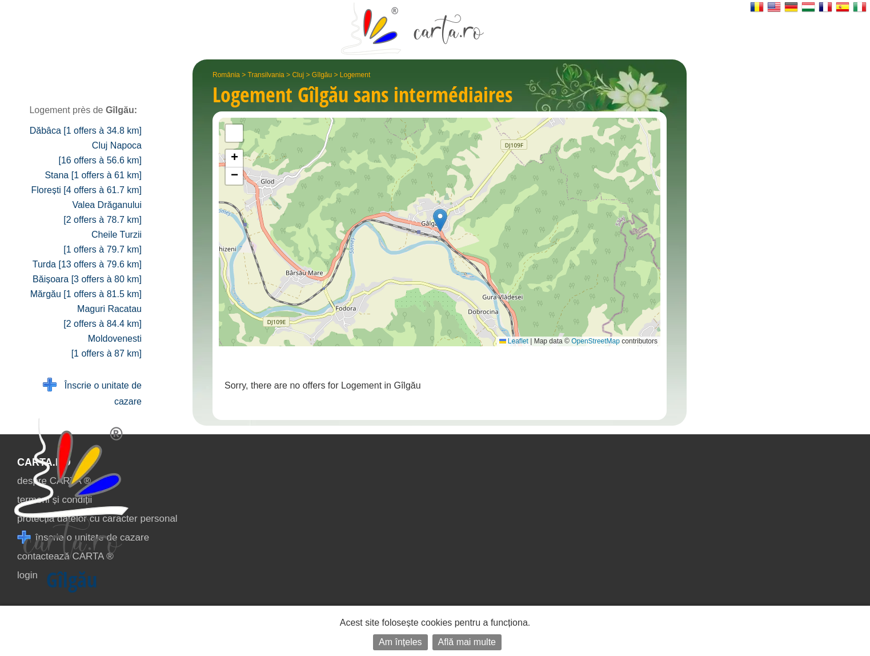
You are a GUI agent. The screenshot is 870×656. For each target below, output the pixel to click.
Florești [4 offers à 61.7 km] (86, 190)
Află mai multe (467, 642)
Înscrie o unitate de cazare (92, 392)
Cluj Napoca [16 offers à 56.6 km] (100, 153)
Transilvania (266, 75)
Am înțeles (400, 642)
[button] (440, 220)
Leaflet (513, 341)
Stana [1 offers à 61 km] (93, 175)
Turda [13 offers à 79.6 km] (87, 264)
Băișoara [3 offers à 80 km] (87, 279)
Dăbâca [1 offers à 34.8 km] (86, 130)
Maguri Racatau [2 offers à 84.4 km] (102, 316)
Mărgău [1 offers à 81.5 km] (86, 294)
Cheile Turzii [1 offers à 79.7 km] (102, 242)
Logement (355, 75)
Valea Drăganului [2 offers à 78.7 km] (102, 212)
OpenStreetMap (595, 341)
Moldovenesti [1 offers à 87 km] (106, 346)
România (226, 75)
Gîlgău (322, 75)
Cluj (298, 75)
